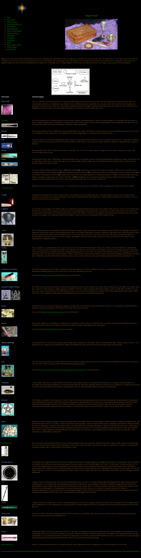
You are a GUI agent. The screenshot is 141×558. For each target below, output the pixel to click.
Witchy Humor (12, 47)
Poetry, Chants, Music (14, 45)
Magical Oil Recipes (48, 370)
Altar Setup (10, 35)
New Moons (11, 40)
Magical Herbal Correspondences (53, 312)
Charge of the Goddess (14, 31)
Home (9, 17)
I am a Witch (11, 19)
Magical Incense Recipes (50, 329)
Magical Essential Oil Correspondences (71, 370)
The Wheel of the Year (14, 24)
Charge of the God (13, 33)
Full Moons (10, 38)
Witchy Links (11, 49)
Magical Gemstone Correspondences (54, 275)
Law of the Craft (12, 29)
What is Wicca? (12, 22)
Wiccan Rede (11, 26)
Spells (9, 42)
